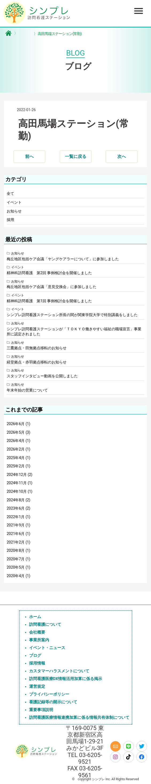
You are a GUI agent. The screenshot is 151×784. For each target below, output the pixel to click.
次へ (121, 156)
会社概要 (37, 632)
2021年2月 (16, 542)
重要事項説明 (41, 710)
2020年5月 (16, 567)
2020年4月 (16, 576)
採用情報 (37, 663)
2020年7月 (16, 559)
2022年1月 (16, 517)
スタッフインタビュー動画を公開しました (42, 376)
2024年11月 (17, 483)
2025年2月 (16, 466)
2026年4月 (16, 440)
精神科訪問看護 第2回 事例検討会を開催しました (49, 273)
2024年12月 (17, 474)
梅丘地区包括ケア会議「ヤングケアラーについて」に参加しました (63, 259)
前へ (29, 156)
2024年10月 (17, 491)
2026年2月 (16, 449)
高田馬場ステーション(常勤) (58, 34)
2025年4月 (16, 458)
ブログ (35, 655)
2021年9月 (16, 525)
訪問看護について (45, 624)
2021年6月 (16, 533)
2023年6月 (16, 508)
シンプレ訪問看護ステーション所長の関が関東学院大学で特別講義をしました (72, 315)
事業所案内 (39, 640)
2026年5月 (16, 432)
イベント (14, 202)
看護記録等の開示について (53, 702)
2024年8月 (16, 500)
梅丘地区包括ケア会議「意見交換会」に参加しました (51, 287)
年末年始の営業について (27, 390)
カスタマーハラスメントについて (59, 671)
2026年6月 (16, 424)
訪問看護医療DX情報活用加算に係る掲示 (65, 679)
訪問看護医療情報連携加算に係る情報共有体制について (79, 717)
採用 (10, 220)
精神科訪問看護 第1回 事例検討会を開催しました (49, 301)
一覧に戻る (75, 156)
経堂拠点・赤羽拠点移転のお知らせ (37, 362)
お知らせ (14, 211)
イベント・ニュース (47, 648)
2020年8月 (16, 550)
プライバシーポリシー (49, 694)
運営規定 (37, 686)
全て (10, 193)
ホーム (35, 617)
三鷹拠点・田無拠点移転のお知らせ (37, 348)
